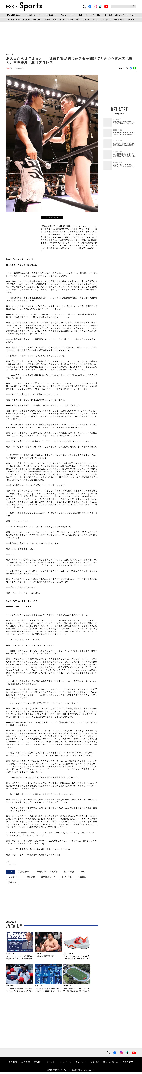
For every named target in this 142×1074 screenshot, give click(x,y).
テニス (95, 19)
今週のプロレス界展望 (47, 874)
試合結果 (31, 880)
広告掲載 (25, 1064)
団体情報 (82, 880)
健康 (54, 19)
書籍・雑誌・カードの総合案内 (118, 1064)
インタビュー (14, 880)
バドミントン (119, 19)
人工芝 (70, 19)
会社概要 (13, 1064)
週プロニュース (48, 880)
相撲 (104, 15)
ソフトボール (30, 15)
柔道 (110, 15)
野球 (78, 19)
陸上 (80, 15)
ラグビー (130, 19)
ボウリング (130, 15)
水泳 (98, 15)
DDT (18, 866)
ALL (10, 874)
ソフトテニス (106, 19)
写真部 (47, 19)
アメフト (72, 15)
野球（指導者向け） (14, 15)
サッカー (86, 19)
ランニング (89, 15)
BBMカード (37, 19)
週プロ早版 (69, 874)
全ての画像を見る (52, 218)
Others (62, 19)
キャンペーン (65, 1064)
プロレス (63, 15)
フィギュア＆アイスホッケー (18, 19)
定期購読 (94, 1064)
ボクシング (119, 15)
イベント (50, 1064)
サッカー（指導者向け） (47, 15)
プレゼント (81, 1064)
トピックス (67, 880)
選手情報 (12, 885)
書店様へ (38, 1064)
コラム (83, 874)
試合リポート (25, 874)
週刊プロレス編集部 (19, 68)
